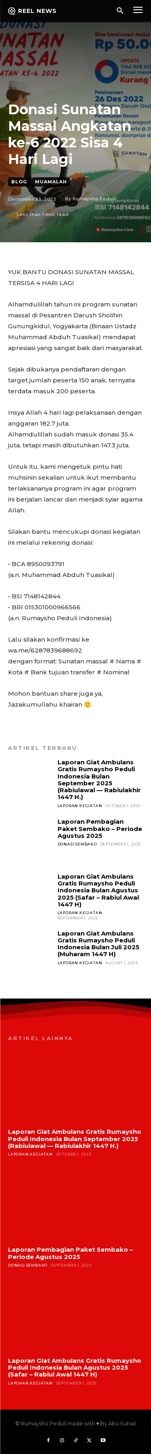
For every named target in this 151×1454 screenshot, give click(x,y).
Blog (19, 182)
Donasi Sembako (77, 844)
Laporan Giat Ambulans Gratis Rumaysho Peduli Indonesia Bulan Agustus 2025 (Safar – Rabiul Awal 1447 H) (98, 890)
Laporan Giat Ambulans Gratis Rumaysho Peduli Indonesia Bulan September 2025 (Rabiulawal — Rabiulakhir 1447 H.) (99, 779)
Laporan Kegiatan (80, 806)
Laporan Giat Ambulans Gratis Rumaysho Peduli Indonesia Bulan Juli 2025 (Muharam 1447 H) (98, 943)
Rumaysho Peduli (94, 198)
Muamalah (51, 182)
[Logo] (32, 11)
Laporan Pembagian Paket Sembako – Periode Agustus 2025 (100, 828)
